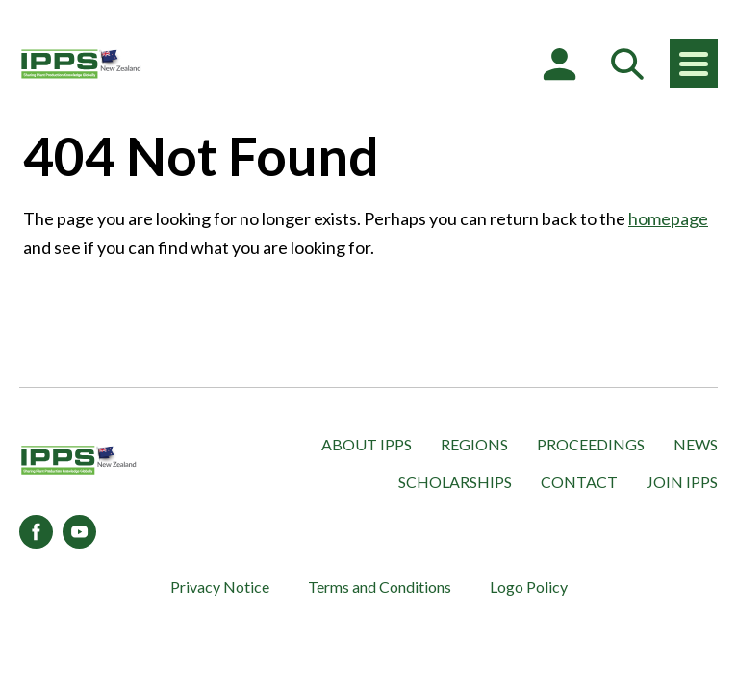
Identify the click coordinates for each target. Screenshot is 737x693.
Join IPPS (682, 482)
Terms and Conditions (379, 587)
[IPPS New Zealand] (81, 63)
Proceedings (591, 444)
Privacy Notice (219, 587)
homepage (668, 218)
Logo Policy (529, 587)
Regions (474, 444)
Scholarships (455, 482)
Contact (579, 482)
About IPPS (366, 444)
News (695, 444)
